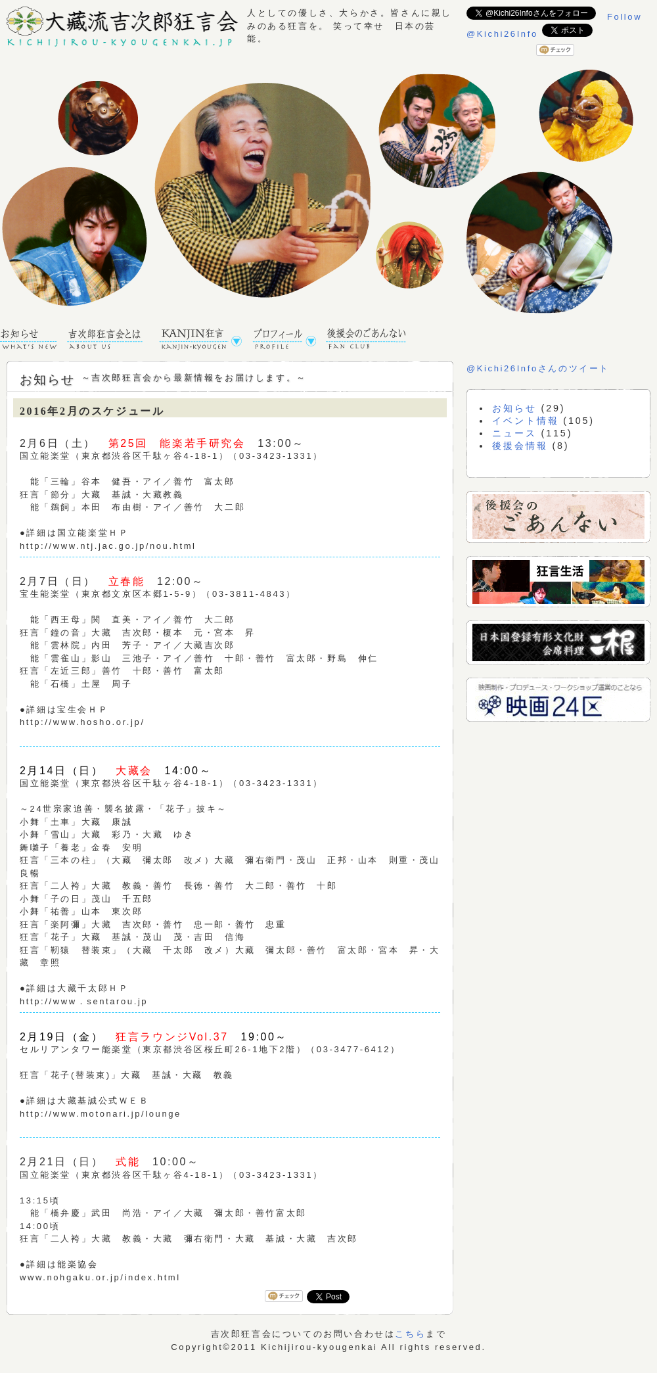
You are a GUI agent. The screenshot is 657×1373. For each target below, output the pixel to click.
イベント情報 (525, 420)
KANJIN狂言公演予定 (205, 340)
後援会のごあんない (370, 340)
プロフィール (289, 340)
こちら (410, 1334)
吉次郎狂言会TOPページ (112, 340)
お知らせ (33, 340)
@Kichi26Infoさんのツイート (538, 368)
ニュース (514, 433)
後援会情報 (519, 445)
